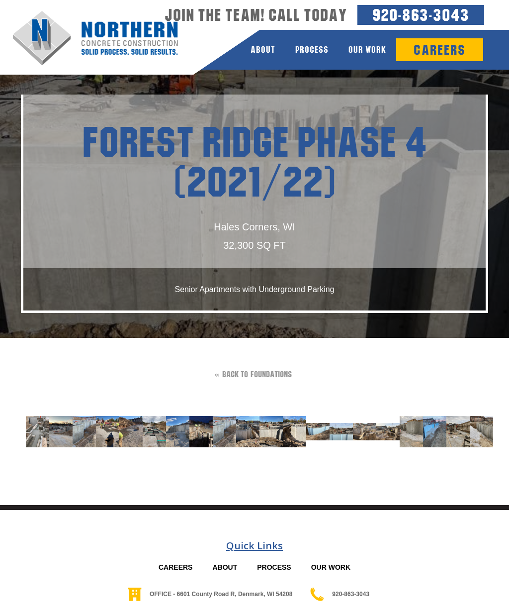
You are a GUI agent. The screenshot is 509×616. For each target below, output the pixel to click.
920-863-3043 (420, 14)
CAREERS (175, 567)
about (263, 49)
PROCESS (274, 567)
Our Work (367, 49)
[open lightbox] (32, 431)
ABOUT (224, 567)
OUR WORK (330, 567)
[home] (89, 38)
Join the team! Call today (256, 14)
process (312, 49)
